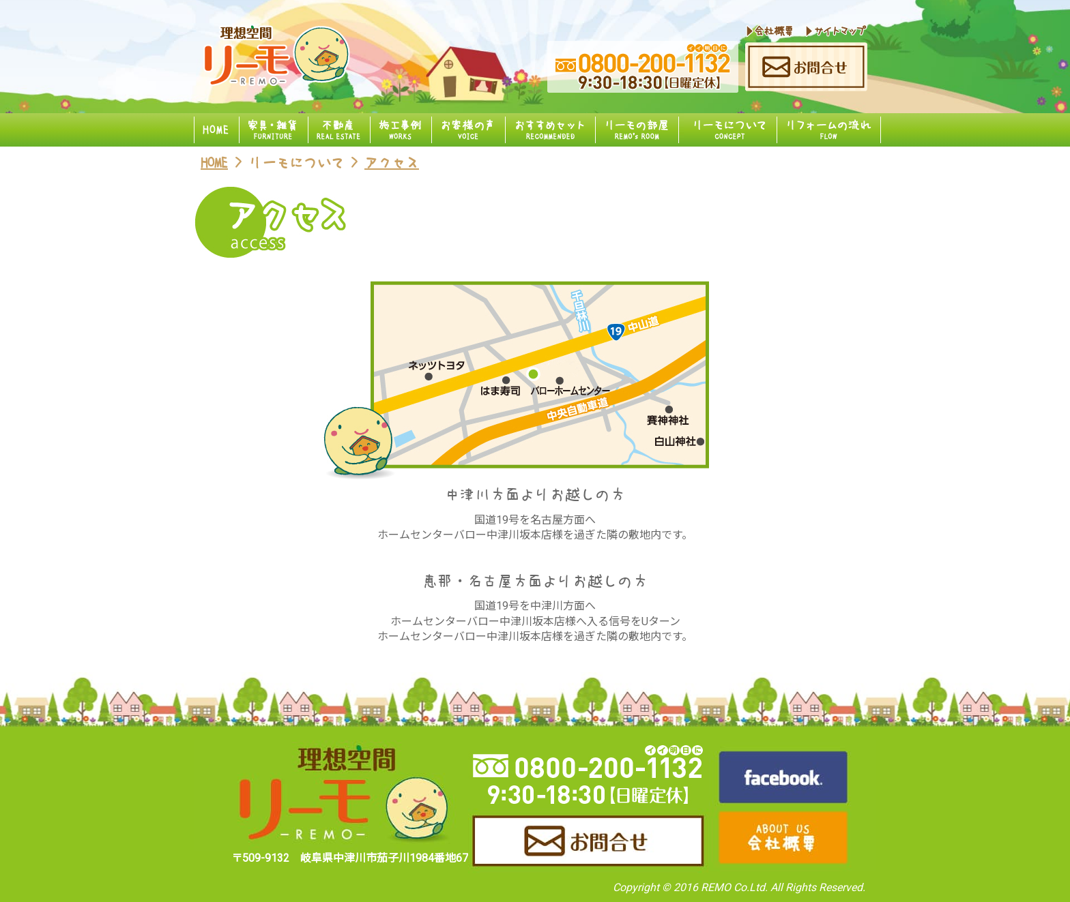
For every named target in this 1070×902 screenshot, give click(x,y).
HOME (214, 163)
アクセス (391, 163)
